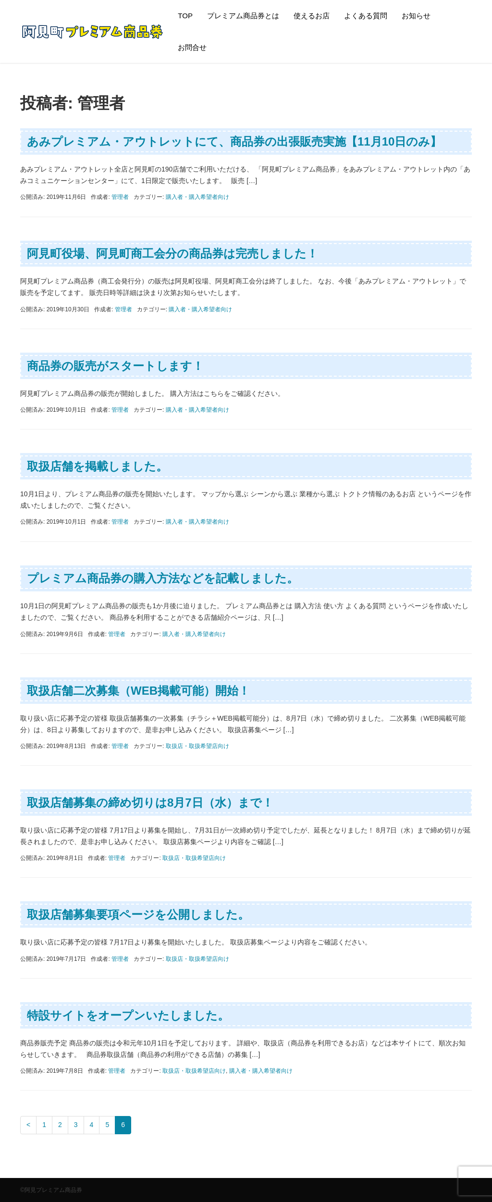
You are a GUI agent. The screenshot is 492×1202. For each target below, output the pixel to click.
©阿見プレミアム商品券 (51, 1190)
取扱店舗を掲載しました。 (97, 466)
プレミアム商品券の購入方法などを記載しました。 (162, 578)
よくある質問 (365, 16)
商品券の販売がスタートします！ (115, 365)
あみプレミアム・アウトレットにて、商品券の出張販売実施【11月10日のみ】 (234, 141)
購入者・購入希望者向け (197, 197)
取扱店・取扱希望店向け (197, 746)
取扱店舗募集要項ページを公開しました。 (138, 914)
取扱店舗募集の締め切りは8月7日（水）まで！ (150, 802)
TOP (185, 16)
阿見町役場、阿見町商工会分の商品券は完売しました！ (172, 253)
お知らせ (416, 16)
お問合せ (192, 47)
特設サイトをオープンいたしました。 (128, 1015)
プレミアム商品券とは (243, 16)
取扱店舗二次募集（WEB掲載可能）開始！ (138, 690)
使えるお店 (312, 16)
